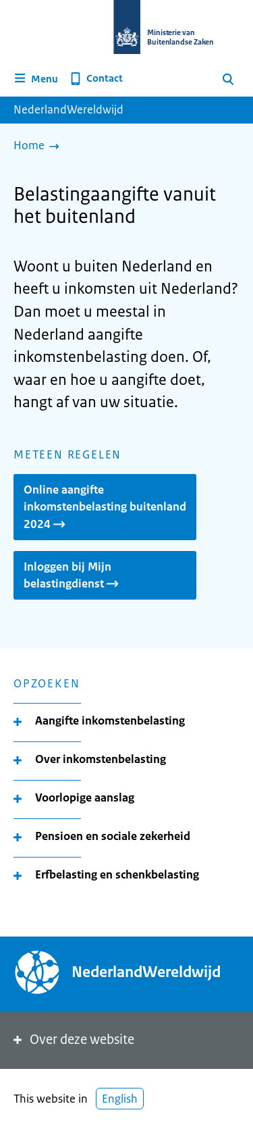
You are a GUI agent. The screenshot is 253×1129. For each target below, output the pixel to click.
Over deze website (72, 1039)
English (120, 1098)
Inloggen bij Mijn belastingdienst (72, 575)
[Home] (39, 146)
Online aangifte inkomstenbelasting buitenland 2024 (105, 506)
